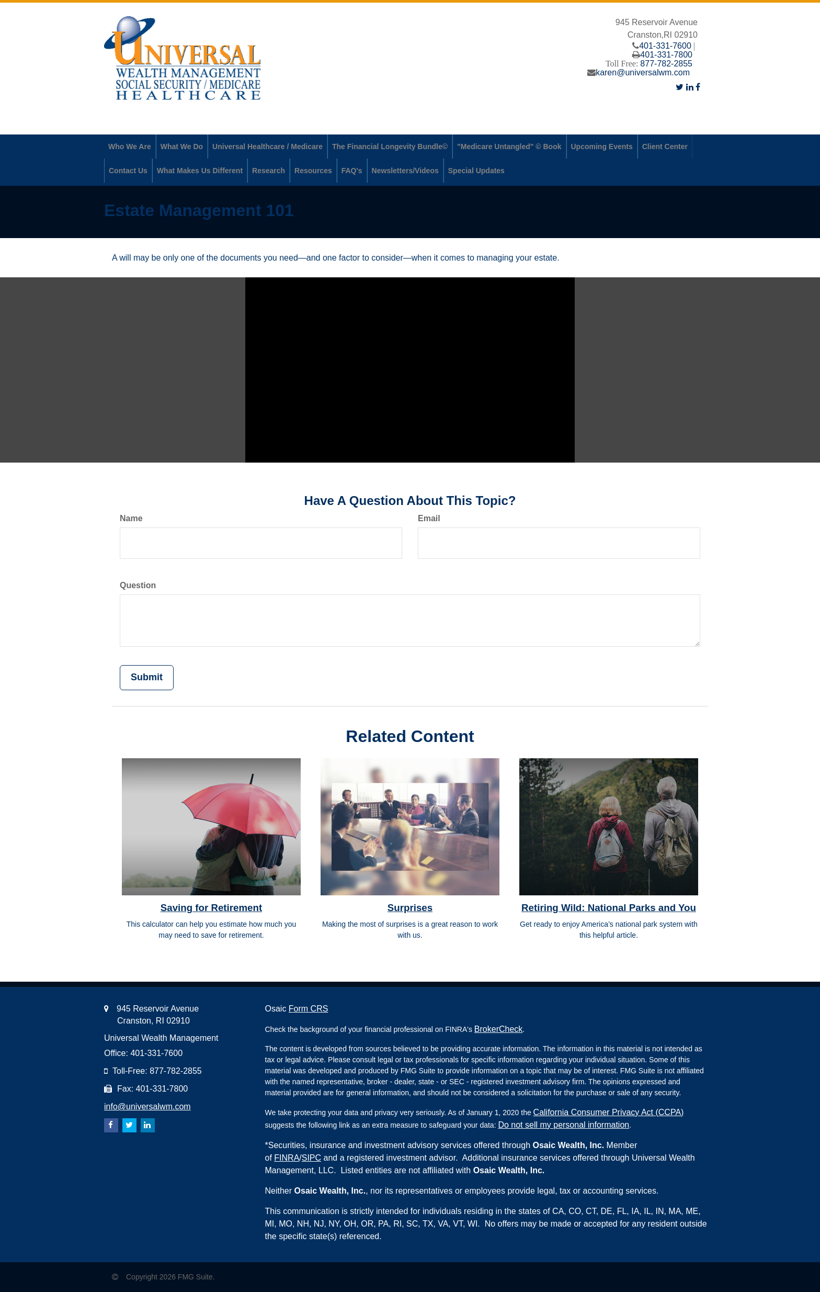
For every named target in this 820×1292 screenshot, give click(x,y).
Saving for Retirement (211, 907)
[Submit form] (147, 677)
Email (429, 518)
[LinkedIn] (689, 87)
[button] (129, 146)
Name (131, 518)
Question (138, 585)
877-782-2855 (666, 63)
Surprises (410, 907)
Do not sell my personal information (563, 1124)
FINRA (286, 1157)
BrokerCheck (498, 1029)
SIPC (311, 1157)
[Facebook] (698, 87)
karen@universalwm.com (643, 72)
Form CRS (308, 1008)
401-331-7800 (666, 54)
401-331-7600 (665, 45)
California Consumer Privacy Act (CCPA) (608, 1112)
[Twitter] (680, 87)
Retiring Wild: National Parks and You (608, 907)
